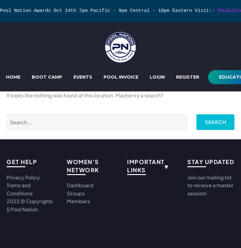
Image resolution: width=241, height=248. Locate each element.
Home (13, 77)
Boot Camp (47, 77)
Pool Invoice (121, 77)
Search (215, 122)
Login (157, 77)
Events (82, 77)
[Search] (96, 122)
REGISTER (187, 77)
